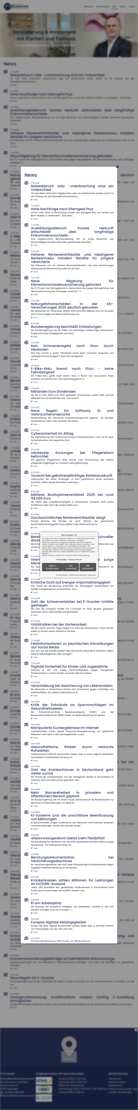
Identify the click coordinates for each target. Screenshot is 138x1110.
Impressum (92, 575)
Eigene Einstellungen (52, 566)
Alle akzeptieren (87, 566)
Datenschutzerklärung (77, 575)
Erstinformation (62, 575)
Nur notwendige (70, 566)
